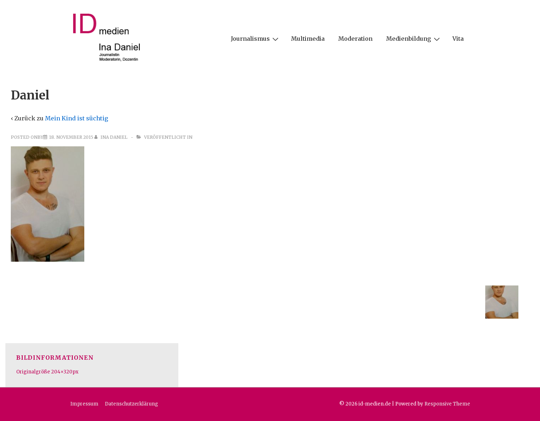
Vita (458, 38)
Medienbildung (414, 39)
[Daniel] (71, 137)
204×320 (61, 372)
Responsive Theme (447, 404)
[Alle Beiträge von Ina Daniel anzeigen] (111, 137)
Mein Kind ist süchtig (76, 118)
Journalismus (255, 39)
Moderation (355, 38)
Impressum (84, 404)
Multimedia (308, 38)
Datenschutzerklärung (131, 404)
